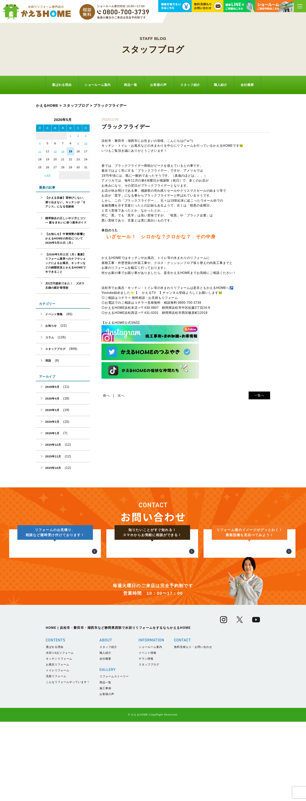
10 (85, 143)
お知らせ (51, 325)
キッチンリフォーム (59, 737)
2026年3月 (52, 410)
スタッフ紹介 (190, 84)
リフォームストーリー (114, 755)
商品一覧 (130, 84)
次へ (121, 395)
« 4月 (47, 175)
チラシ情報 (146, 737)
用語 (48, 360)
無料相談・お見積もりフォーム (155, 297)
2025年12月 (53, 444)
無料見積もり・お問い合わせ (193, 726)
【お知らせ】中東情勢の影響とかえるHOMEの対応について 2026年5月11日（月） (65, 238)
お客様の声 (158, 84)
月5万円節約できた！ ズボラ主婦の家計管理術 (65, 285)
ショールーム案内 (98, 84)
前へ (106, 395)
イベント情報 (54, 314)
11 (39, 151)
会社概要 (247, 84)
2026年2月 (52, 421)
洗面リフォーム (56, 755)
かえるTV (149, 292)
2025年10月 (53, 467)
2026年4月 (52, 398)
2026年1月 (52, 433)
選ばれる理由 (62, 84)
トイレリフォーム (57, 749)
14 (62, 151)
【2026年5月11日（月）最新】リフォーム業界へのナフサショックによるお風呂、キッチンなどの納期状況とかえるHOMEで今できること (65, 263)
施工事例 (105, 767)
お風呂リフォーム (57, 743)
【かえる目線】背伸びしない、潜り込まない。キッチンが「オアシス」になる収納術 (65, 202)
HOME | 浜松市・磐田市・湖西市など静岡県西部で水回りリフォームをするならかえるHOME (118, 707)
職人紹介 (220, 84)
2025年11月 (53, 456)
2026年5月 (52, 386)
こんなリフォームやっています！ (68, 761)
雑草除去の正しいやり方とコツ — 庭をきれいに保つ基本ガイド (66, 220)
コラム (49, 337)
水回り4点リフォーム (60, 732)
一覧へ (259, 395)
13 (55, 151)
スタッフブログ (55, 348)
